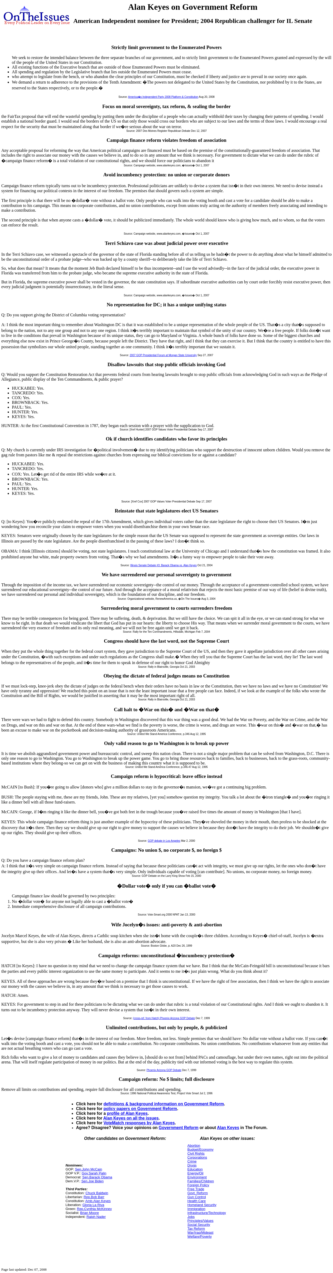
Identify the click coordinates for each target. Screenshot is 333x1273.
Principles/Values (200, 1221)
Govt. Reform (197, 1193)
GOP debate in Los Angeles (164, 840)
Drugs (192, 1165)
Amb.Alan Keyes (98, 1201)
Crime (192, 1161)
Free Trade (195, 1189)
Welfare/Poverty (199, 1236)
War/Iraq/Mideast (200, 1233)
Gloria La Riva (93, 1205)
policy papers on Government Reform (140, 1108)
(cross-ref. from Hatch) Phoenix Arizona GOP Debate (164, 1018)
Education (195, 1169)
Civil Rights (196, 1153)
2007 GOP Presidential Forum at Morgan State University (163, 355)
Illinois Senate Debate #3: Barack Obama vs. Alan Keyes (163, 565)
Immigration (196, 1209)
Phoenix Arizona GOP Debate (164, 1070)
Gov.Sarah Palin (94, 1173)
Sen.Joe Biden (92, 1181)
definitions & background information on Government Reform (163, 1104)
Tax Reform (196, 1229)
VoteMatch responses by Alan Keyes (139, 1123)
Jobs (191, 1217)
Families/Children (200, 1181)
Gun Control (196, 1197)
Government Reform (179, 1127)
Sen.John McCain (88, 1169)
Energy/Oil (195, 1173)
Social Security (198, 1225)
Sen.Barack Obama (97, 1177)
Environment (197, 1177)
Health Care (196, 1201)
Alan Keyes (228, 1127)
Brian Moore (89, 1213)
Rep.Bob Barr (94, 1197)
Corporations (197, 1157)
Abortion (193, 1146)
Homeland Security (201, 1205)
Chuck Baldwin (96, 1193)
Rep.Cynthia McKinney (94, 1209)
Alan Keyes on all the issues (131, 1118)
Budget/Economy (200, 1149)
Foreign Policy (198, 1185)
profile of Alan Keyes (127, 1113)
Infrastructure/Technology (206, 1213)
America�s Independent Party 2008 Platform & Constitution (163, 96)
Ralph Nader (96, 1217)
